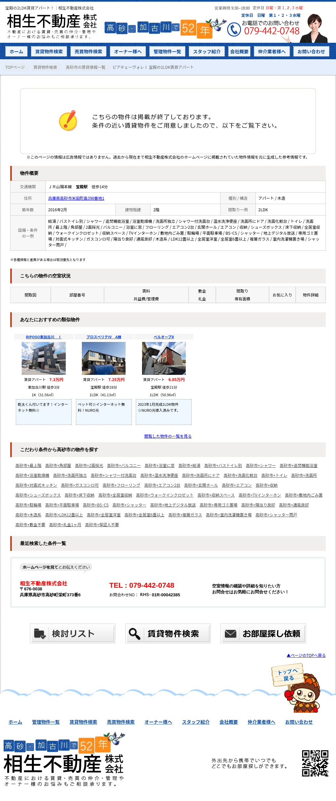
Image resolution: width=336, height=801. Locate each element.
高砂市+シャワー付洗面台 (113, 475)
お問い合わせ (311, 51)
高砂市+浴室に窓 (160, 465)
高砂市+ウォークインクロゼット (165, 495)
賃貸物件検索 (49, 51)
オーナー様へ (128, 51)
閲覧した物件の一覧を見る (168, 436)
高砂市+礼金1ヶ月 (65, 524)
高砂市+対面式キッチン (36, 485)
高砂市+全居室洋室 (104, 514)
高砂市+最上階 (28, 465)
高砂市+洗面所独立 (70, 475)
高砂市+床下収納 (80, 495)
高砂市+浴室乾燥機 (32, 475)
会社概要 (239, 51)
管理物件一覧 (167, 51)
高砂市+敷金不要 (30, 524)
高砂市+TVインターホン (260, 495)
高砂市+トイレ (274, 475)
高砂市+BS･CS (95, 504)
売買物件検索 (88, 51)
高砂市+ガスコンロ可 (80, 485)
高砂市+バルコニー (124, 465)
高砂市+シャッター (129, 504)
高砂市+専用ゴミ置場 (218, 504)
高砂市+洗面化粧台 (240, 475)
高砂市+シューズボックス (38, 495)
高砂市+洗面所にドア (201, 475)
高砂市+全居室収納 (115, 495)
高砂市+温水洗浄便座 (159, 475)
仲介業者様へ (272, 51)
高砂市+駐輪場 (28, 504)
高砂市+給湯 (190, 465)
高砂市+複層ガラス (185, 514)
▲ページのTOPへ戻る (306, 655)
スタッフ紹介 (207, 51)
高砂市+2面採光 (89, 465)
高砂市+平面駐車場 (62, 504)
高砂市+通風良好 (294, 504)
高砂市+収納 (267, 485)
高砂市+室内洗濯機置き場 (229, 514)
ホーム (16, 51)
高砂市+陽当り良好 (258, 504)
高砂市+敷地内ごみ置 (304, 495)
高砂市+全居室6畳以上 (144, 514)
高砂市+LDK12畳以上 (64, 514)
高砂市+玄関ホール (201, 485)
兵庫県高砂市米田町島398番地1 (76, 198)
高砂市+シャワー (261, 465)
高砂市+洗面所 (304, 475)
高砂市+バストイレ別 (223, 465)
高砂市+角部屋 (58, 465)
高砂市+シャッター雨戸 (276, 514)
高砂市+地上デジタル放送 (173, 504)
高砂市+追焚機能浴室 (299, 465)
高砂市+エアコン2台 (162, 485)
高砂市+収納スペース (216, 495)
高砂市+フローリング (121, 485)
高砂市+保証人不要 (102, 524)
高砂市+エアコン (237, 485)
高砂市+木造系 (28, 514)
